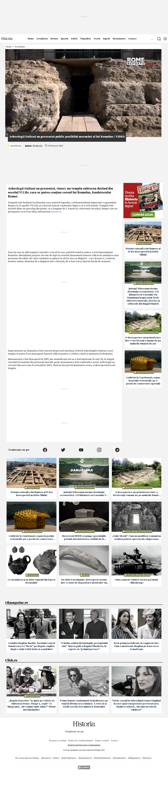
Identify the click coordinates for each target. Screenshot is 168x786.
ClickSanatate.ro (85, 758)
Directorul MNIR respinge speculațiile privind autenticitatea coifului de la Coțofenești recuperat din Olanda (84, 538)
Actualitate (42, 38)
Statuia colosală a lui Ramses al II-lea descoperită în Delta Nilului (143, 251)
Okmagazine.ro (16, 602)
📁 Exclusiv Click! (32, 696)
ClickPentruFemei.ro (102, 758)
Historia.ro (147, 758)
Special (64, 38)
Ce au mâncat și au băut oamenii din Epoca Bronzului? (31, 581)
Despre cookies (102, 740)
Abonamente (119, 38)
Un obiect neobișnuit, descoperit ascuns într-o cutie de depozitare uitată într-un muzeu (84, 581)
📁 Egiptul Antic (143, 243)
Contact (132, 38)
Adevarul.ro (46, 758)
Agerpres (56, 211)
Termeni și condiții (57, 740)
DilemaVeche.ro (119, 758)
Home (31, 38)
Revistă (54, 38)
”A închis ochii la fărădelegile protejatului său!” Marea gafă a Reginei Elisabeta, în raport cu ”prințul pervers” (84, 646)
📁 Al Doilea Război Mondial (137, 575)
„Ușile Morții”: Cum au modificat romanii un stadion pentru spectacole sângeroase (136, 538)
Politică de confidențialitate (81, 740)
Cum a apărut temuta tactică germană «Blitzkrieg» (136, 581)
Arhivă (74, 38)
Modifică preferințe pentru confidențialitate (84, 745)
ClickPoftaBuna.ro (68, 758)
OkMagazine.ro (134, 758)
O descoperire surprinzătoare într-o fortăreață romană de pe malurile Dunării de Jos (143, 340)
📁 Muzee (84, 575)
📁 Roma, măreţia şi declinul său (144, 332)
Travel (97, 38)
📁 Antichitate (14, 145)
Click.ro (11, 660)
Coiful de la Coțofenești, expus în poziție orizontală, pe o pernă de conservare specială (143, 380)
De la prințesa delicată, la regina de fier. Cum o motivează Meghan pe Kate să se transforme (136, 646)
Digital (106, 38)
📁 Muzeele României (144, 372)
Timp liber (85, 38)
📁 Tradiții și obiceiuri (144, 283)
